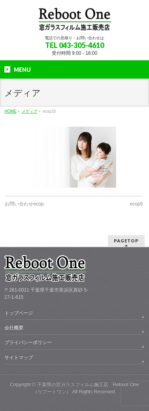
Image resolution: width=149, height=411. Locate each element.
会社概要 (13, 327)
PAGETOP (126, 240)
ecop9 (136, 204)
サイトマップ (18, 357)
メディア (30, 111)
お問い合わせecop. (25, 204)
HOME (10, 111)
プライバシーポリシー (28, 342)
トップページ (18, 313)
